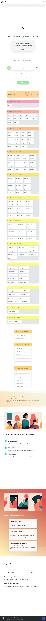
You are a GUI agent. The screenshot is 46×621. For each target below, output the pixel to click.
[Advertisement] (23, 15)
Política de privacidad (25, 46)
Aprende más (27, 43)
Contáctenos (22, 619)
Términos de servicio (10, 617)
